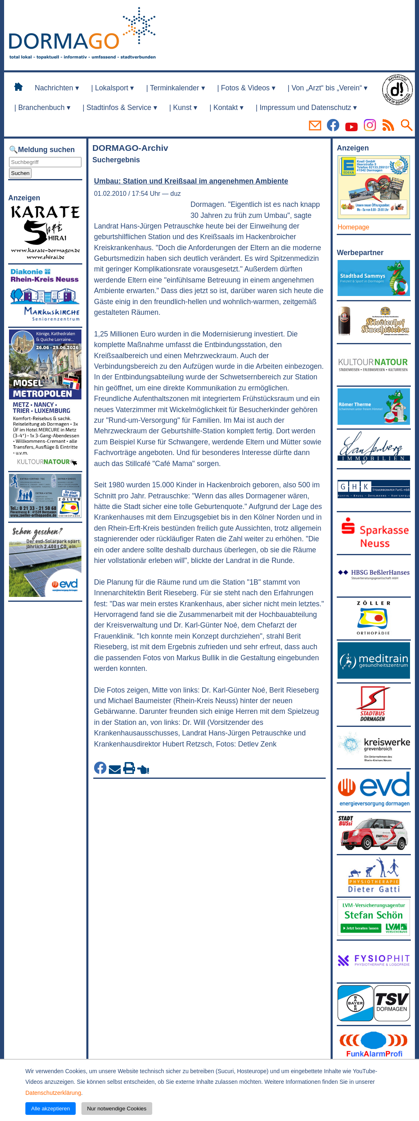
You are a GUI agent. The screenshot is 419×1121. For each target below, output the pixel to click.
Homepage (353, 227)
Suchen (20, 173)
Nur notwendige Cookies (116, 1108)
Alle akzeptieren (50, 1108)
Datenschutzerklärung (53, 1093)
